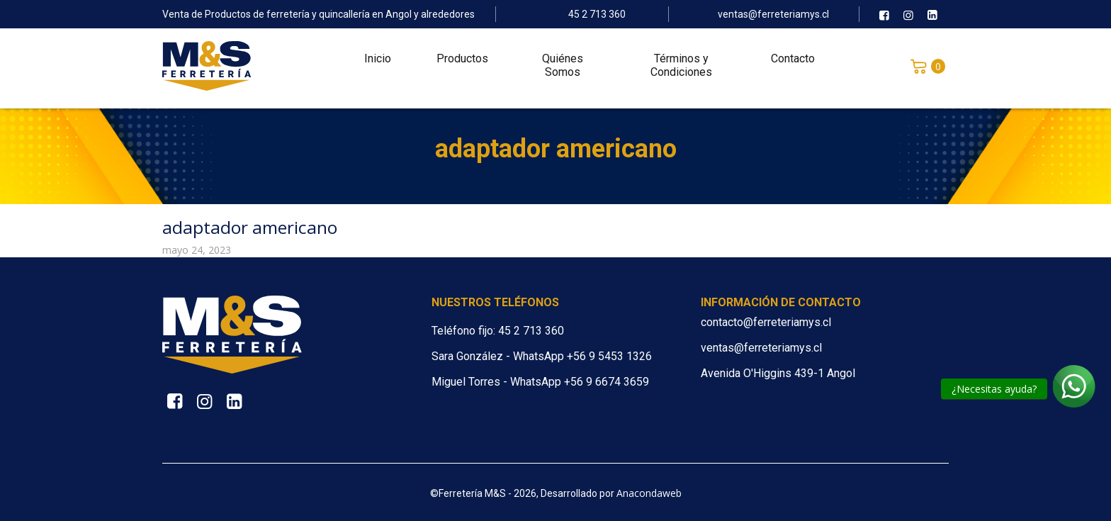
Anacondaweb (649, 493)
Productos (462, 64)
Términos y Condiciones (681, 70)
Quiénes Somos (562, 70)
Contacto (793, 64)
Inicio (377, 64)
